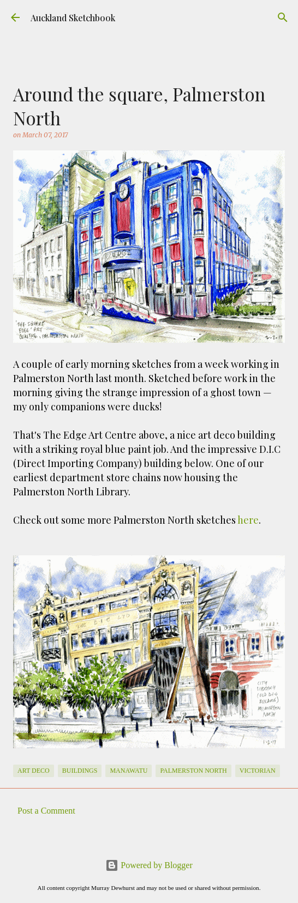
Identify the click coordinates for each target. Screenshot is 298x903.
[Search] (282, 17)
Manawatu (128, 770)
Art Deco (33, 770)
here (248, 519)
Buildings (80, 770)
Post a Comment (46, 810)
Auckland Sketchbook (73, 17)
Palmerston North (193, 770)
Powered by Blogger (149, 865)
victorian (258, 770)
